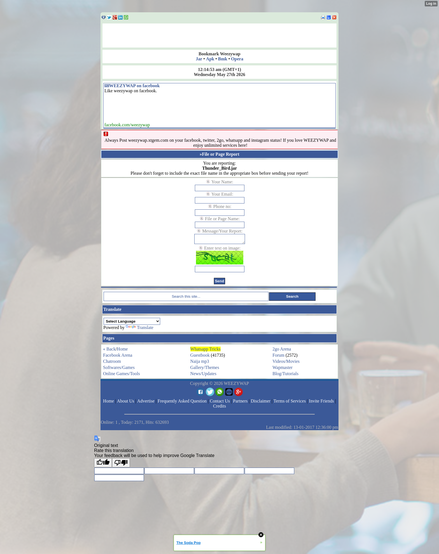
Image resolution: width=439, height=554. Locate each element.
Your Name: (222, 181)
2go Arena (281, 350)
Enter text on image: (222, 249)
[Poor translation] (121, 464)
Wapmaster (282, 369)
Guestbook (200, 356)
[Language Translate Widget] (132, 322)
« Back (109, 350)
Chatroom (112, 363)
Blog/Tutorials (285, 375)
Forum (278, 356)
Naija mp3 (199, 363)
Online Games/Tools (121, 375)
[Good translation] (103, 464)
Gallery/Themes (204, 369)
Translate (139, 329)
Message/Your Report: (222, 231)
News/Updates (203, 375)
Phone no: (222, 206)
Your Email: (222, 194)
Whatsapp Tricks (205, 350)
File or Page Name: (222, 218)
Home (122, 350)
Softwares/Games (119, 369)
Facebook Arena (117, 356)
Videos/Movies (286, 363)
